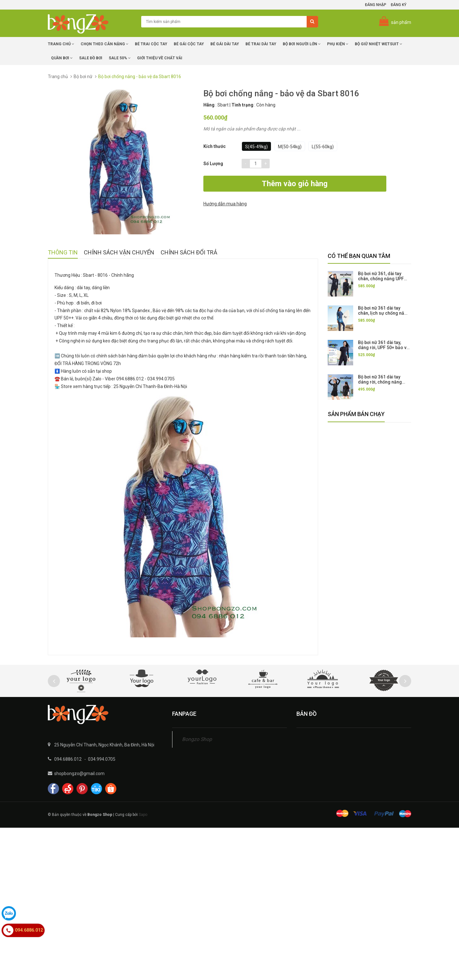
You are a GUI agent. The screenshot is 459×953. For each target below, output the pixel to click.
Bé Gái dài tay (224, 44)
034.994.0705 (101, 759)
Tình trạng (242, 104)
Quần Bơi (62, 58)
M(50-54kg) (290, 146)
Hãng (209, 104)
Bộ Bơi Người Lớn (302, 44)
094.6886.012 (68, 759)
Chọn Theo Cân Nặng (104, 44)
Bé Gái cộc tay (189, 44)
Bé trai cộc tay (151, 44)
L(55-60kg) (323, 146)
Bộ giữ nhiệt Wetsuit (378, 44)
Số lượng (213, 163)
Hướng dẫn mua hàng (344, 184)
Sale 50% (120, 58)
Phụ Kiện (337, 44)
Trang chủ (61, 44)
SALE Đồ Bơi (90, 58)
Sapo (143, 814)
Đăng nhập (375, 5)
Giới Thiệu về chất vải (159, 58)
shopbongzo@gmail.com (79, 773)
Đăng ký (398, 5)
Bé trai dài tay (260, 44)
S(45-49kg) (256, 146)
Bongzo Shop (197, 739)
